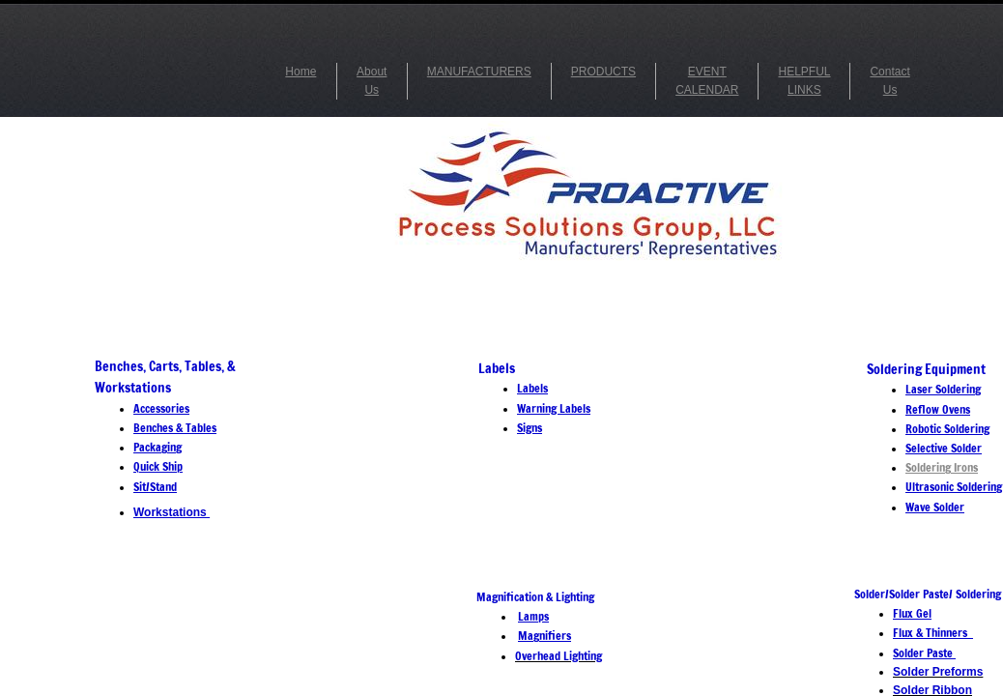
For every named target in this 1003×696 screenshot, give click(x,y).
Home (300, 71)
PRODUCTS (603, 71)
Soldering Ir (933, 467)
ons (969, 467)
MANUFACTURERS (479, 71)
